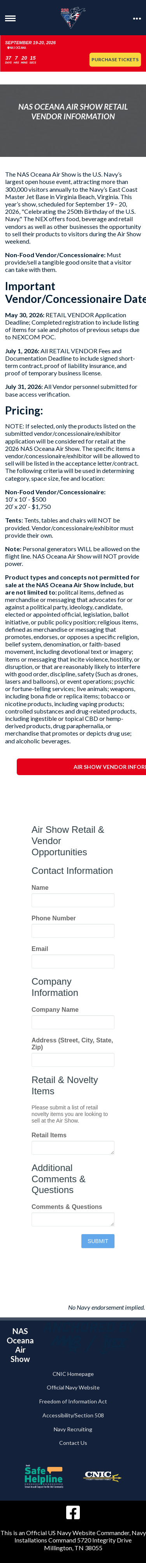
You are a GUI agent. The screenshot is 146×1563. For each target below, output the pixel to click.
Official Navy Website (73, 1387)
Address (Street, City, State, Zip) (72, 1044)
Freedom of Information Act (73, 1401)
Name (40, 887)
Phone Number (54, 918)
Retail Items (49, 1135)
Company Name (55, 1009)
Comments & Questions (67, 1207)
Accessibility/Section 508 (73, 1415)
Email (40, 949)
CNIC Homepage (73, 1373)
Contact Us (73, 1442)
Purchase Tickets (115, 59)
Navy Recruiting (73, 1429)
